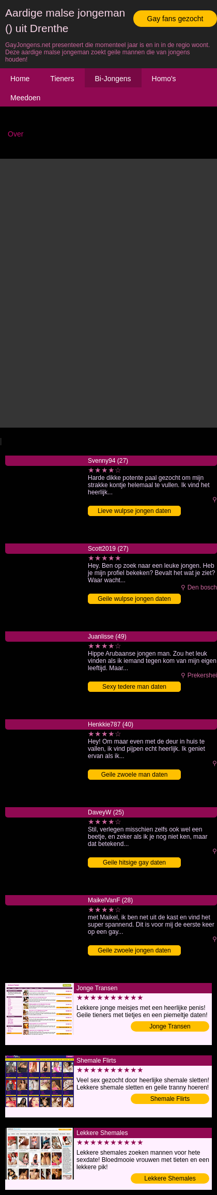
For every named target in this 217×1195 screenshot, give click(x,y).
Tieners (62, 78)
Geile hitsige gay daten (134, 862)
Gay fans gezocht (175, 18)
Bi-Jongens (113, 78)
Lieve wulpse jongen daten (134, 511)
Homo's (164, 78)
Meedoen (25, 98)
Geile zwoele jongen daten (134, 950)
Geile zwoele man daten (134, 774)
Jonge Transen (169, 1026)
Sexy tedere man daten (134, 686)
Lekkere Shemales (169, 1178)
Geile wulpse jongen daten (134, 598)
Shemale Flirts (170, 1098)
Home (19, 78)
